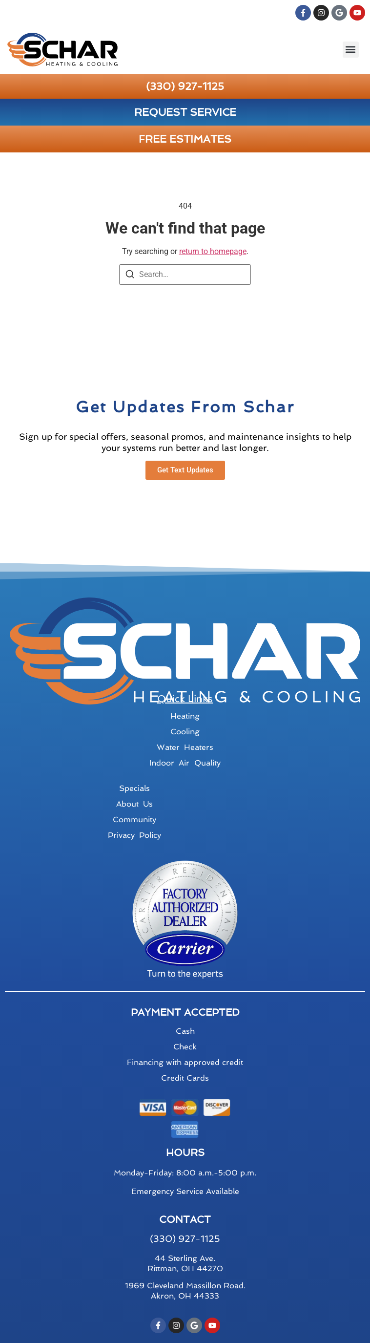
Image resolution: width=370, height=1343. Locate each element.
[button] (351, 50)
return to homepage (213, 251)
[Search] (130, 275)
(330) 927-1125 (185, 86)
